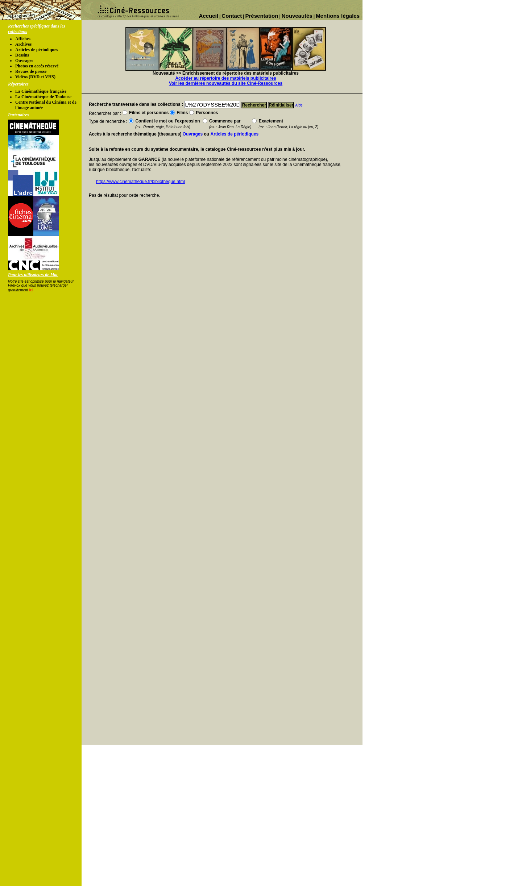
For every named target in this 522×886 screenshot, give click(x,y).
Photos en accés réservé (37, 65)
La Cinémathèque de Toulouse (43, 96)
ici (31, 289)
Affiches (22, 38)
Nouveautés (297, 16)
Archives (23, 44)
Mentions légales (338, 16)
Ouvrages (24, 60)
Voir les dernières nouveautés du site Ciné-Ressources (225, 83)
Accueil (208, 16)
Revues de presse (30, 71)
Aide (299, 105)
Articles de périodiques (36, 49)
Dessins (22, 55)
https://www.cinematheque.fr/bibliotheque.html (140, 181)
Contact (231, 16)
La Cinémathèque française (40, 91)
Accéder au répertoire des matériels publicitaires (225, 78)
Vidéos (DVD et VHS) (35, 76)
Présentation (261, 16)
